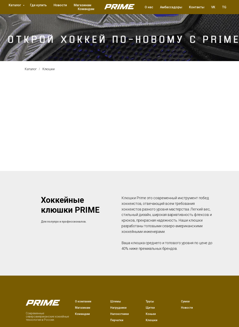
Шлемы (115, 301)
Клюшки (49, 69)
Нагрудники (118, 307)
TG (224, 7)
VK (213, 7)
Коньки (151, 314)
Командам (86, 9)
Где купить (38, 5)
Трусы (150, 301)
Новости (60, 5)
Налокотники (119, 314)
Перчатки (116, 320)
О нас (149, 7)
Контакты (196, 7)
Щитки (150, 307)
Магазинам (82, 5)
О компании (83, 301)
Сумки (185, 301)
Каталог (15, 5)
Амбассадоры (171, 7)
